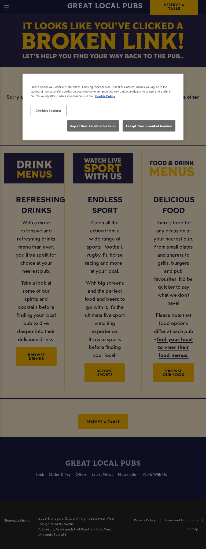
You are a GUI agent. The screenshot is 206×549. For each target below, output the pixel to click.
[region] (103, 107)
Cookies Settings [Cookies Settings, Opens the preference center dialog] (49, 110)
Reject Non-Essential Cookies (93, 125)
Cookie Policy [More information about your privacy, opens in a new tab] (105, 96)
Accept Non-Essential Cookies (149, 125)
